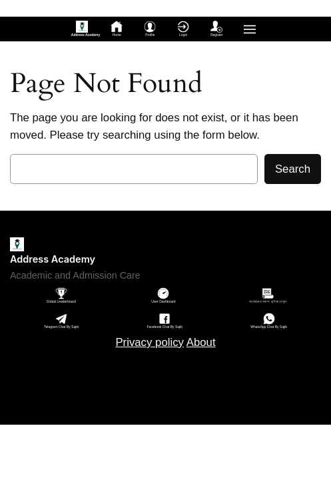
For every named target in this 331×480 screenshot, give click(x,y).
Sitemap (165, 375)
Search (292, 169)
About (201, 342)
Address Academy (52, 259)
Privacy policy (149, 342)
